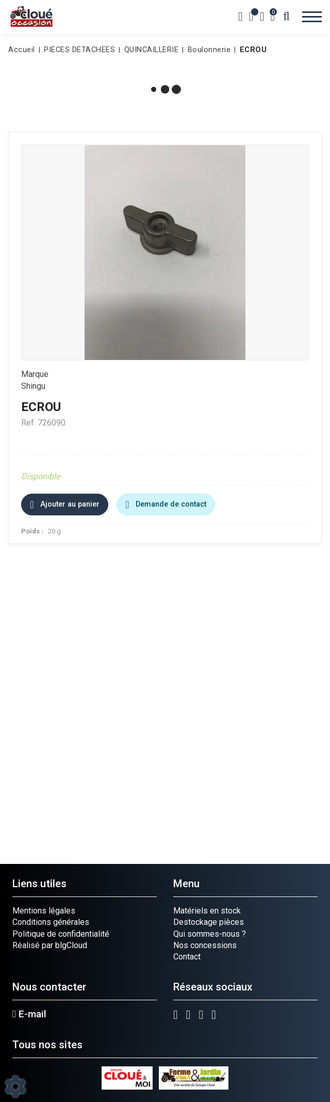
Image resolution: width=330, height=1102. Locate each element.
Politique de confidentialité (60, 934)
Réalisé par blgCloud (49, 945)
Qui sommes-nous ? (209, 934)
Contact (187, 957)
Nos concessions (205, 945)
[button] (251, 50)
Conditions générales (50, 922)
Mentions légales (43, 911)
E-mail (29, 1014)
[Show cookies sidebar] (15, 1086)
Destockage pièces (208, 922)
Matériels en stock (207, 911)
